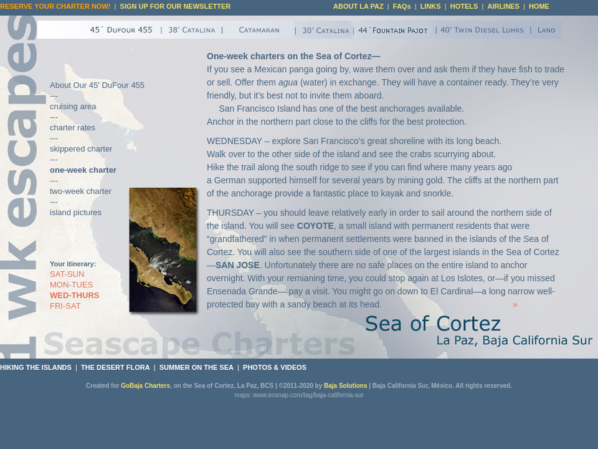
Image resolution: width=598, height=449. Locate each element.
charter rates (72, 127)
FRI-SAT (65, 306)
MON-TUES (71, 284)
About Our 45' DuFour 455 (97, 85)
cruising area (73, 106)
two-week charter (81, 191)
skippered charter (81, 148)
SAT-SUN (67, 274)
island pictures (76, 212)
